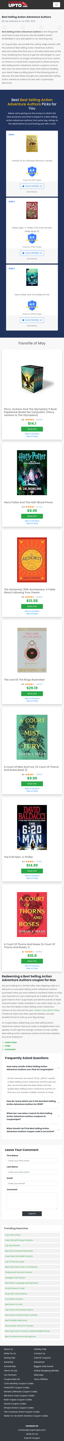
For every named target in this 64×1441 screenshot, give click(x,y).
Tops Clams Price (12, 1235)
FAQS (7, 1045)
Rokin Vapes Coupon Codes (18, 1399)
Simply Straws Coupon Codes (19, 1407)
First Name (12, 1155)
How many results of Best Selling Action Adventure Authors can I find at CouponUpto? (30, 1068)
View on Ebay (32, 436)
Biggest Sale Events (43, 1366)
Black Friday (53, 1010)
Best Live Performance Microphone (20, 1336)
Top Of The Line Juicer (14, 1261)
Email (10, 1178)
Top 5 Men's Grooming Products (19, 1309)
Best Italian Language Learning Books (21, 1283)
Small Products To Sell (14, 1288)
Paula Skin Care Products (16, 1293)
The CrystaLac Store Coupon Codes (22, 1411)
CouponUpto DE (12, 1379)
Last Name (12, 1166)
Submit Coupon (32, 1438)
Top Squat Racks (12, 1245)
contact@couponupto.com (32, 1430)
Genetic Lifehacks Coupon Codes (20, 1391)
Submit (32, 1213)
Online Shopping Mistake (46, 1370)
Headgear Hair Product (15, 1277)
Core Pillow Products (14, 1299)
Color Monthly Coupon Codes (19, 1383)
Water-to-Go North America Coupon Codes (26, 1415)
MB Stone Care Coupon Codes (19, 1395)
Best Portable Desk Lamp (16, 1320)
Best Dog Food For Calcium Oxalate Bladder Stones (27, 1331)
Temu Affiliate (41, 1379)
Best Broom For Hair (13, 1304)
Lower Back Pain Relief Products (19, 1256)
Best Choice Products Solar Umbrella (21, 1315)
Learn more (11, 1042)
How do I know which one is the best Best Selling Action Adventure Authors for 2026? (31, 1103)
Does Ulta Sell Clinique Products (19, 1240)
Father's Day (40, 1010)
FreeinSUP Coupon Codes (16, 1387)
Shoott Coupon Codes (15, 1403)
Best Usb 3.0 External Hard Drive (19, 1251)
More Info (32, 429)
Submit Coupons (42, 1357)
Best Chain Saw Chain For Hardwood (21, 1267)
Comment (10, 1049)
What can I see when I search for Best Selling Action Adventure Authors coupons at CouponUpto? (29, 1116)
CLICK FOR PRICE (32, 186)
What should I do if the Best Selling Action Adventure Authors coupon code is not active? (30, 1130)
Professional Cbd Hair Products (18, 1272)
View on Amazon (32, 434)
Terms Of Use (10, 1370)
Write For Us (32, 1434)
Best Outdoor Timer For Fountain (19, 1326)
